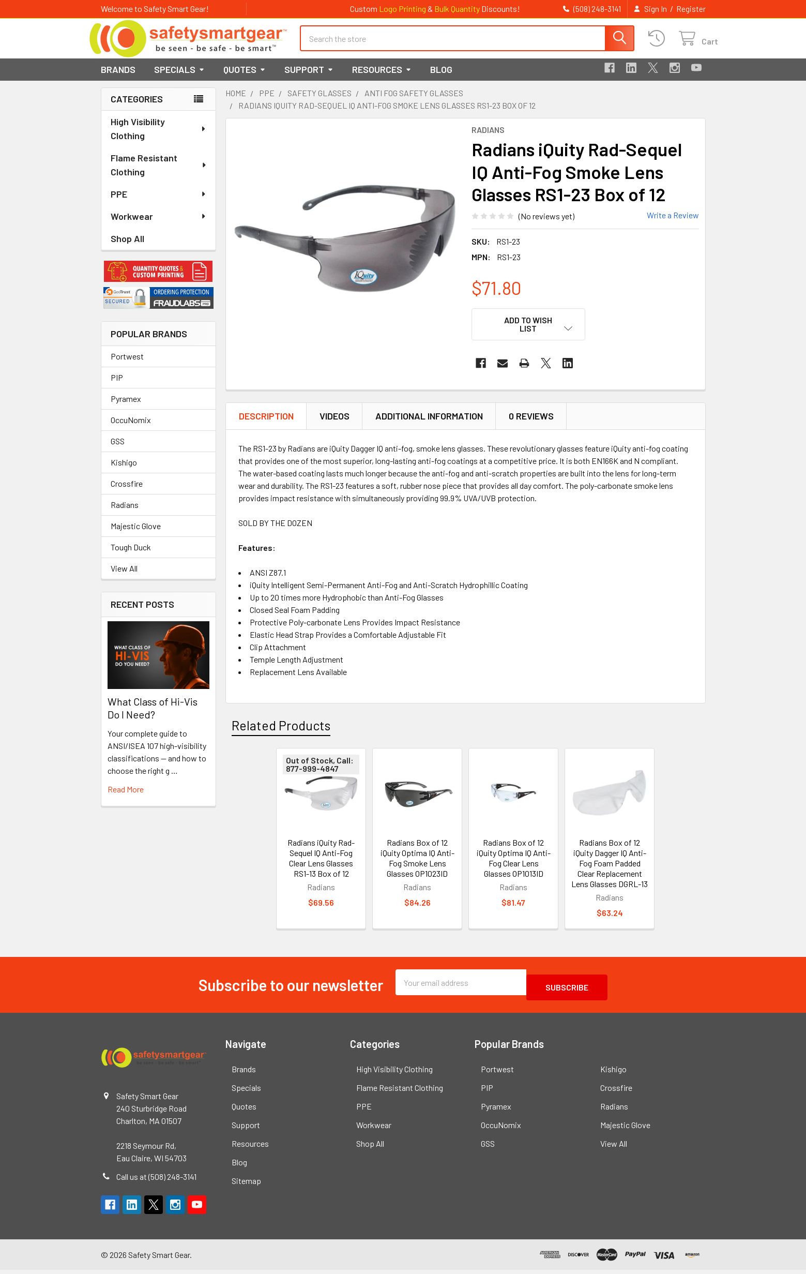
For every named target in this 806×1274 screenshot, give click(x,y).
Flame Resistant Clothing (159, 174)
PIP (117, 387)
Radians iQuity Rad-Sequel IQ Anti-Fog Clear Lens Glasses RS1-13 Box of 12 (321, 867)
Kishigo (124, 471)
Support (308, 78)
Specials (179, 78)
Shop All (127, 247)
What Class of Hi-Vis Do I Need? (152, 717)
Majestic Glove (136, 535)
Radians (125, 514)
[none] (346, 248)
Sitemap (246, 1185)
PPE (159, 203)
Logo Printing (402, 8)
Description (266, 425)
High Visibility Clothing (159, 138)
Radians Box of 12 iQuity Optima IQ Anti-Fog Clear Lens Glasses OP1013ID (514, 867)
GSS (118, 450)
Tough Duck (131, 556)
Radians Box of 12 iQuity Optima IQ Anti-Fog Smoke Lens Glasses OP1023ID (417, 867)
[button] (158, 281)
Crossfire (127, 493)
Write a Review (673, 224)
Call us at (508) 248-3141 (156, 1181)
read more (126, 798)
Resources (382, 78)
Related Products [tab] (281, 734)
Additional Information (429, 425)
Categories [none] (137, 108)
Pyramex (126, 408)
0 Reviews (531, 425)
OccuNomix (131, 429)
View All (124, 577)
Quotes (244, 78)
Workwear (159, 225)
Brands (118, 78)
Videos (334, 425)
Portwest (127, 365)
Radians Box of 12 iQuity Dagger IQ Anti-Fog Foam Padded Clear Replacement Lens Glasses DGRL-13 (609, 872)
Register (691, 8)
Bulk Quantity (457, 8)
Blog (441, 78)
